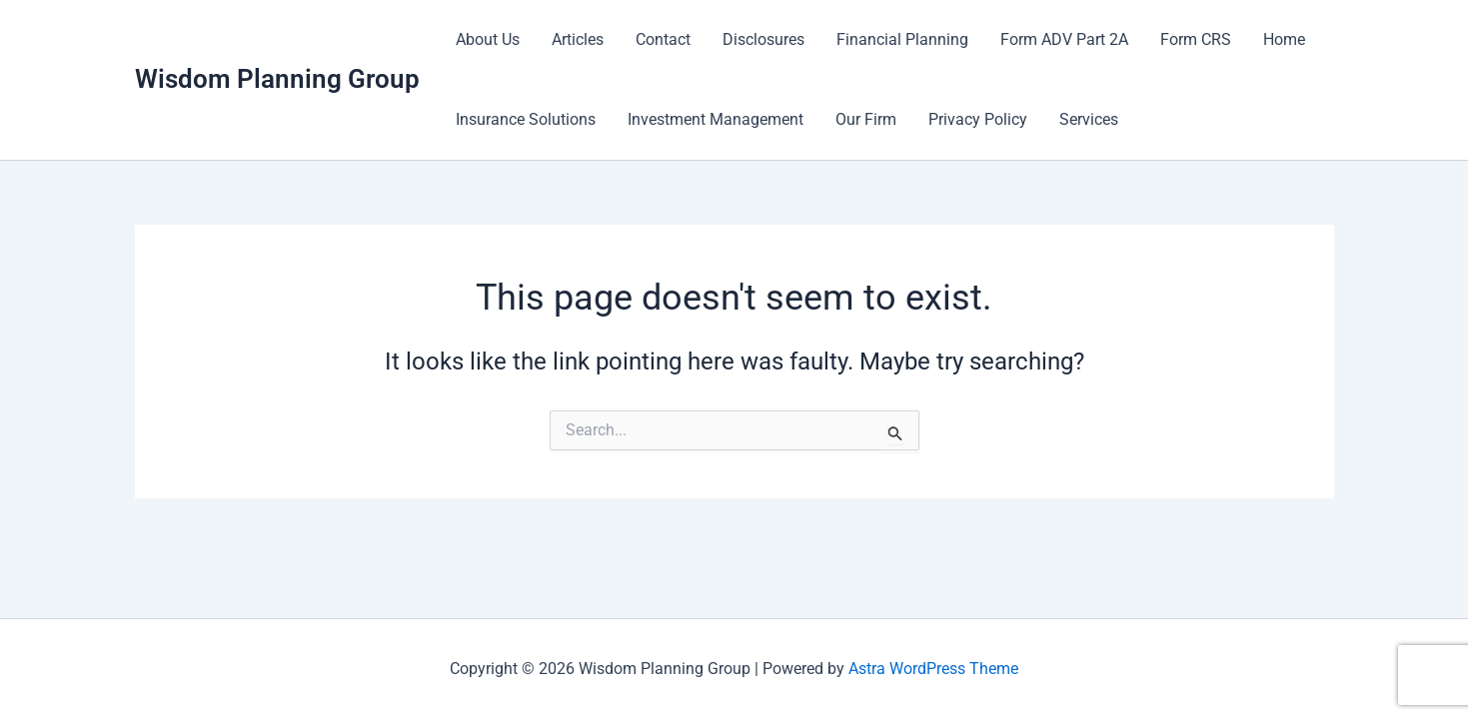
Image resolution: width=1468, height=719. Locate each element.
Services (1088, 119)
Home (1284, 39)
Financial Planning (902, 39)
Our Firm (865, 119)
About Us (488, 39)
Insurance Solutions (526, 119)
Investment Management (715, 119)
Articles (578, 39)
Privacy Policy (977, 119)
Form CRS (1195, 39)
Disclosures (763, 39)
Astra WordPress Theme (933, 668)
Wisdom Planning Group (277, 79)
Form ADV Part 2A (1064, 39)
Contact (663, 39)
